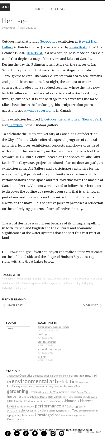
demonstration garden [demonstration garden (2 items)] (45, 375)
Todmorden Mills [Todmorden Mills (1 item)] (90, 410)
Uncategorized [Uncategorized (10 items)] (48, 414)
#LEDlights (8, 288)
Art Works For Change (49, 349)
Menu (5, 7)
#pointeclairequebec (28, 283)
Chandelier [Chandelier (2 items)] (13, 375)
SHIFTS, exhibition (47, 341)
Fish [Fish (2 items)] (77, 386)
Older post (90, 305)
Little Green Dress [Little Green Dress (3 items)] (18, 401)
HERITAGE (35, 53)
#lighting (87, 283)
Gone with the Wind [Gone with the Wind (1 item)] (49, 392)
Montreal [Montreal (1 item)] (35, 401)
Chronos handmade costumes (53, 326)
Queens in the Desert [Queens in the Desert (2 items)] (38, 410)
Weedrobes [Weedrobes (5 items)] (15, 419)
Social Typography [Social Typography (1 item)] (58, 410)
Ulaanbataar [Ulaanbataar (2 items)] (27, 415)
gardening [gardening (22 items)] (17, 391)
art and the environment (56, 278)
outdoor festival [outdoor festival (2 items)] (26, 406)
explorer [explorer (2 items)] (83, 382)
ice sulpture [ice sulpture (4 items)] (39, 396)
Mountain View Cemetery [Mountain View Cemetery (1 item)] (52, 401)
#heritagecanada (52, 283)
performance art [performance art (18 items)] (51, 405)
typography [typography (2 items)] (13, 415)
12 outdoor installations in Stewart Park (71, 119)
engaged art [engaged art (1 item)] (78, 375)
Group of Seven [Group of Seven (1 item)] (84, 392)
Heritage (42, 334)
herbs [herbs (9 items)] (12, 396)
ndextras (10, 27)
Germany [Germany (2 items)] (34, 391)
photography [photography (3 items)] (77, 406)
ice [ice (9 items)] (29, 396)
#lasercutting (72, 283)
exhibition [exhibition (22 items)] (67, 381)
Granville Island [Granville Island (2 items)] (67, 391)
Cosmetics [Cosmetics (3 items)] (25, 375)
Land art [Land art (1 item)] (64, 397)
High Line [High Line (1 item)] (21, 397)
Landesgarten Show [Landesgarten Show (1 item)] (78, 397)
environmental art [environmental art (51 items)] (34, 381)
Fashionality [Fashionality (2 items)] (13, 386)
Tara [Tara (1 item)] (69, 410)
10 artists (15, 125)
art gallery (8, 278)
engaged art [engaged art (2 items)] (65, 375)
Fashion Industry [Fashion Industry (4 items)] (64, 386)
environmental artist (29, 278)
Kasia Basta (78, 47)
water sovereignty (41, 110)
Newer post (15, 305)
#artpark (22, 288)
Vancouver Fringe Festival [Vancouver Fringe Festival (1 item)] (73, 415)
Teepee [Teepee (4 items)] (77, 410)
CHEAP (41, 356)
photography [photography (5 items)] (16, 410)
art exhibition (81, 278)
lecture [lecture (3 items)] (92, 396)
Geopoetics (48, 41)
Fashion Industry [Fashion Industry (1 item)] (29, 386)
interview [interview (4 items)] (54, 396)
